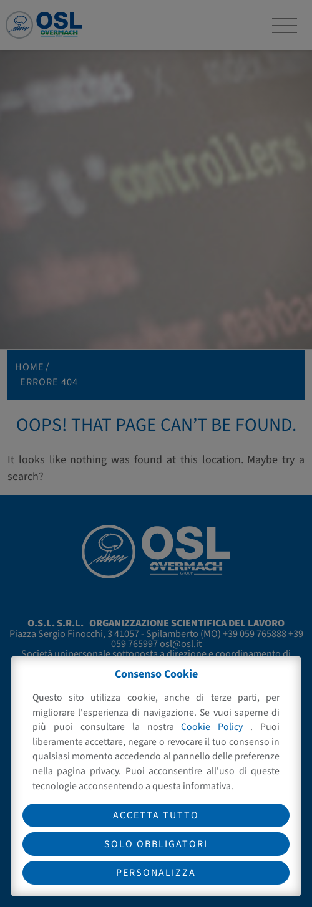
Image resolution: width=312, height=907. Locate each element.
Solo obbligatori (156, 844)
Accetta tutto (156, 815)
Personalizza (156, 873)
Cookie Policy (215, 727)
